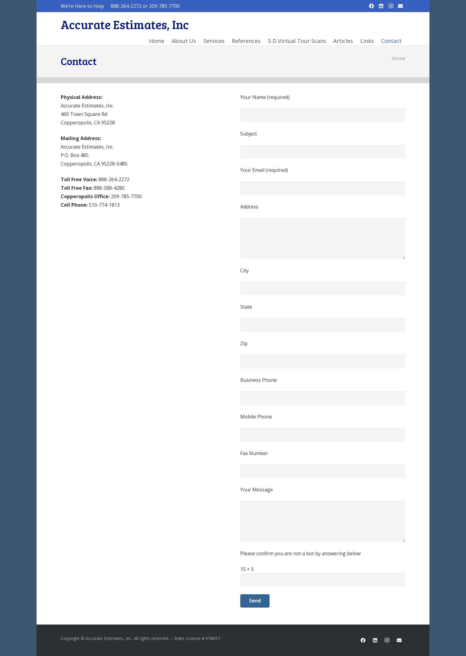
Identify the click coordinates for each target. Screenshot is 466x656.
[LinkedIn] (381, 6)
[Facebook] (371, 6)
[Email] (400, 6)
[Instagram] (391, 6)
